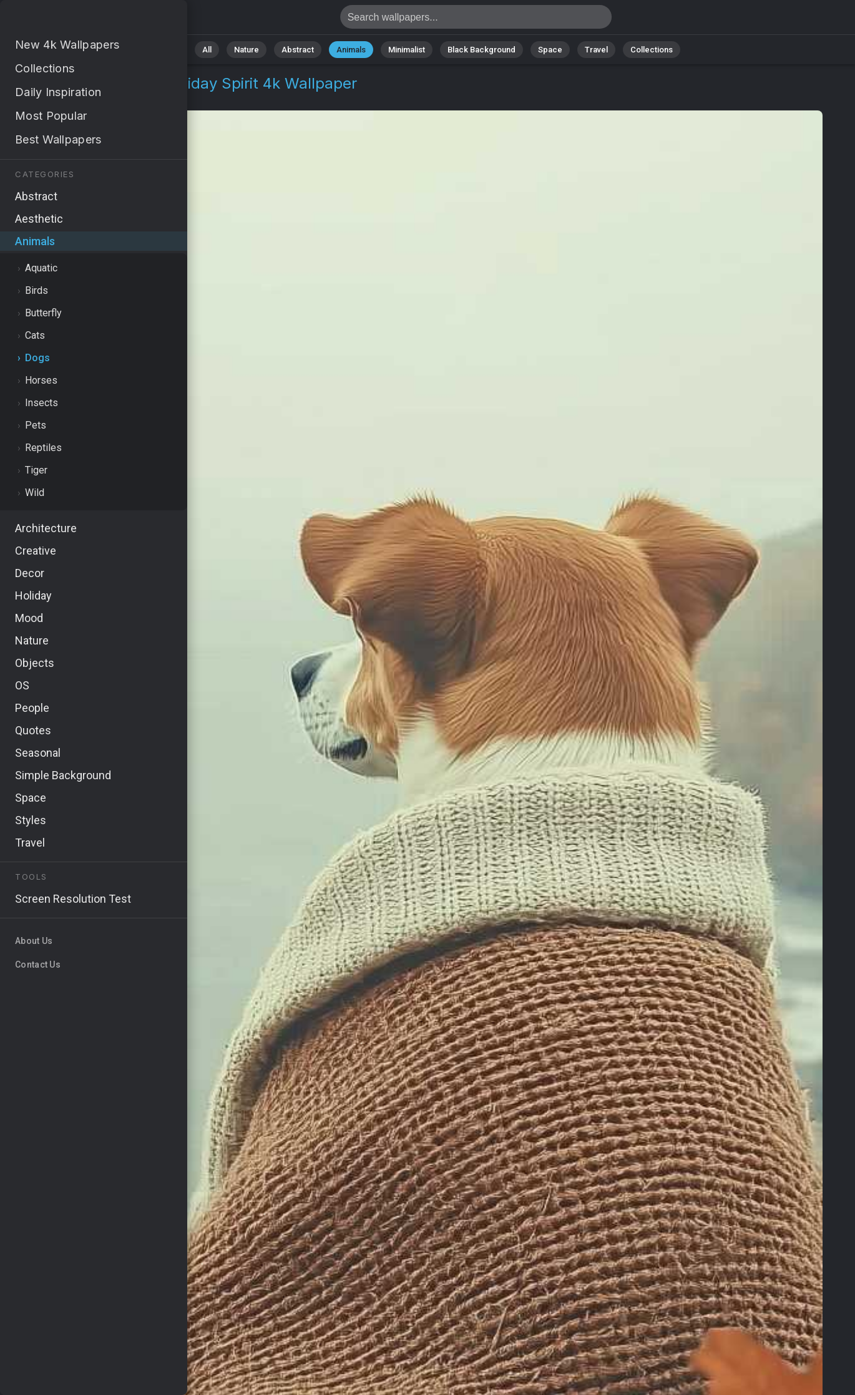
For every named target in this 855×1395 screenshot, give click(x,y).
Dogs (96, 98)
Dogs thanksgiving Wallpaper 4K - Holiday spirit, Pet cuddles (74, 20)
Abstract (297, 49)
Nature (246, 49)
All (207, 49)
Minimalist (406, 49)
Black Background (481, 49)
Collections (651, 49)
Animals (351, 49)
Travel (596, 49)
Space (550, 49)
